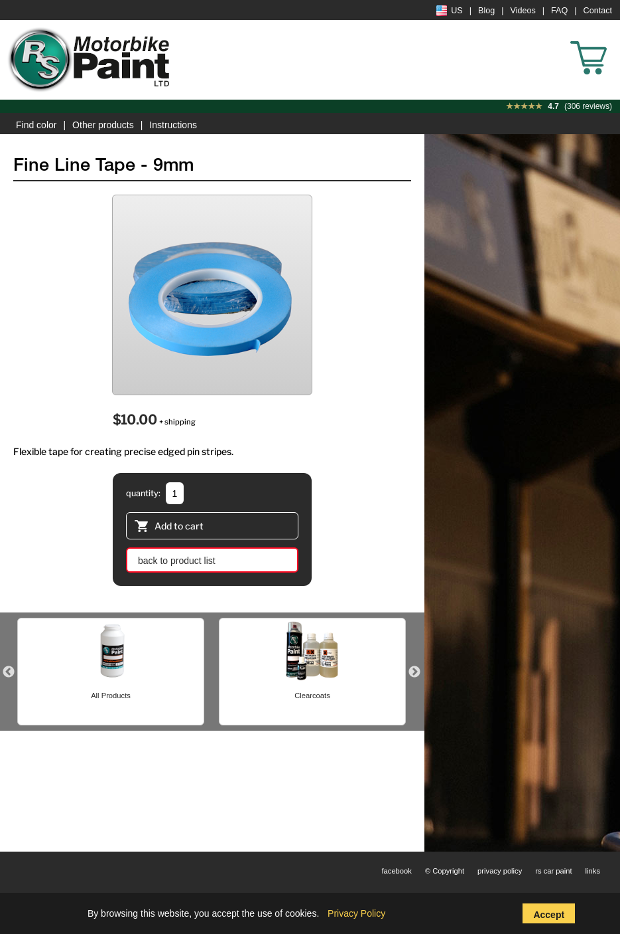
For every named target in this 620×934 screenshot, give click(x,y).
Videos (523, 10)
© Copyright (444, 871)
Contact (598, 10)
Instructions (173, 125)
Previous (8, 672)
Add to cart (169, 527)
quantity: (143, 493)
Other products (103, 125)
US (449, 10)
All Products (111, 696)
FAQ (559, 10)
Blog (486, 10)
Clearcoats (312, 696)
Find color (36, 125)
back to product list (177, 560)
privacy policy (499, 871)
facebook (396, 871)
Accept (548, 914)
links (593, 871)
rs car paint (553, 871)
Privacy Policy (356, 913)
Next (414, 672)
